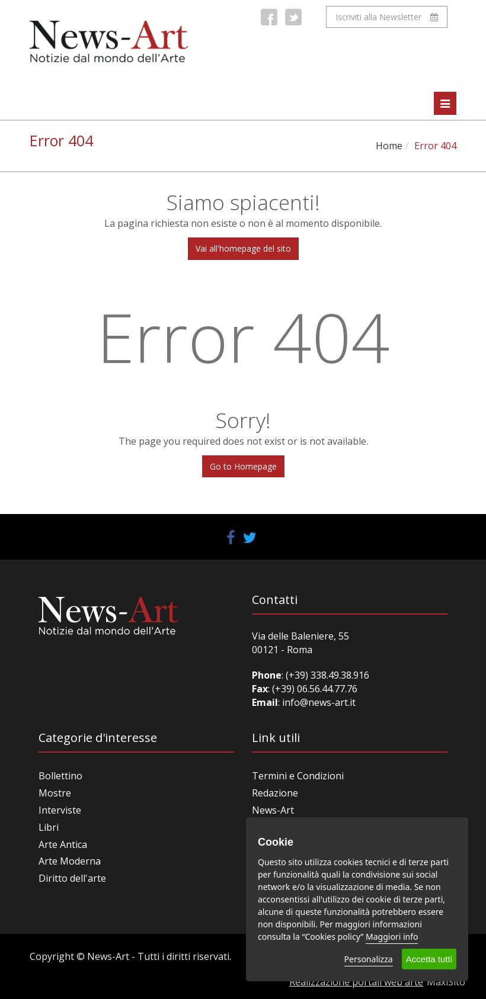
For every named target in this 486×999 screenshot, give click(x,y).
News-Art (273, 810)
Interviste (60, 810)
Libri (49, 827)
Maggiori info (392, 936)
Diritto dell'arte (72, 878)
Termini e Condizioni (298, 775)
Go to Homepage (243, 466)
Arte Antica (63, 844)
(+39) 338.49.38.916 (326, 675)
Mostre (55, 792)
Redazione (275, 792)
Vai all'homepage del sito (243, 248)
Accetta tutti (429, 959)
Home (389, 145)
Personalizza (368, 959)
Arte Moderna (70, 861)
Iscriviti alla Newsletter (386, 17)
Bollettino (60, 775)
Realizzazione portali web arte (356, 981)
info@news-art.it (319, 702)
